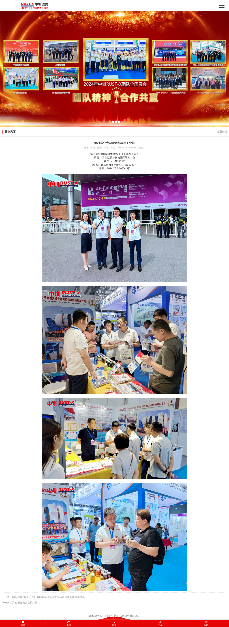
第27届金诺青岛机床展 (25, 602)
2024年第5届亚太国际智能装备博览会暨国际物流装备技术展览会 (48, 597)
